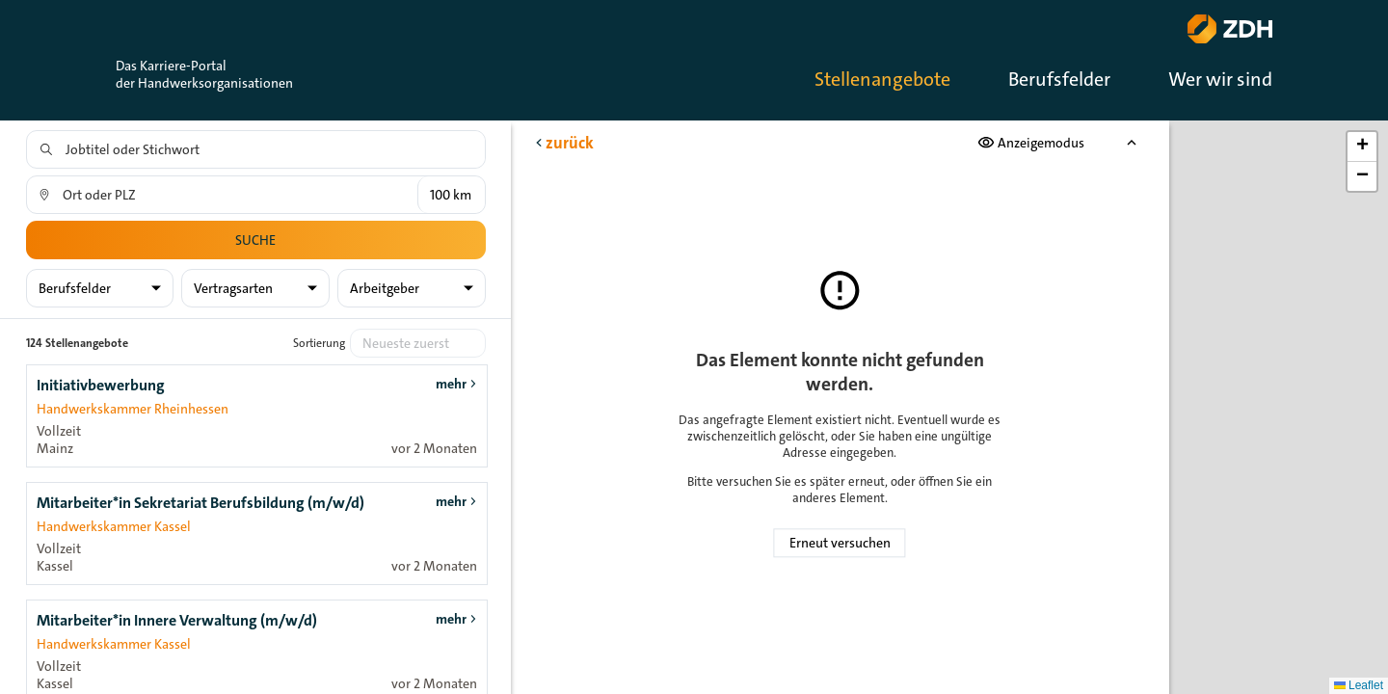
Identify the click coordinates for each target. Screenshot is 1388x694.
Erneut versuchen (840, 542)
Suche (255, 240)
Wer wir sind (1220, 79)
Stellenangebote (882, 79)
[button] (1362, 147)
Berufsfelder (1059, 79)
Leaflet (1358, 685)
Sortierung (319, 343)
